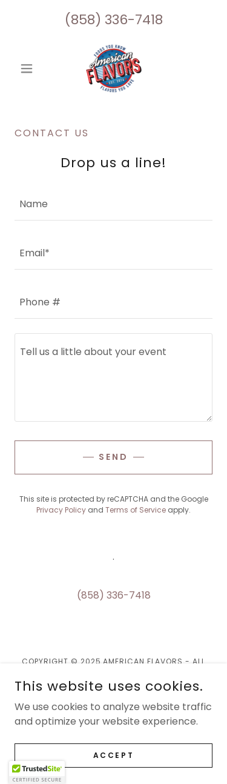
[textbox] (113, 203)
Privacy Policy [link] (61, 510)
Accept (113, 754)
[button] (29, 68)
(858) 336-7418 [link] (114, 19)
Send (113, 457)
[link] (114, 68)
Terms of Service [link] (135, 510)
